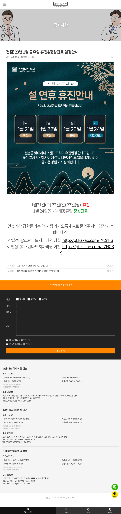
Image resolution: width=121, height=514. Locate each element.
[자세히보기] (25, 340)
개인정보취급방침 (14, 340)
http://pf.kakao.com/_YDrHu (87, 240)
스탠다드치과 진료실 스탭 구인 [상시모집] (32, 265)
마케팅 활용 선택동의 (15, 344)
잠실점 (22, 299)
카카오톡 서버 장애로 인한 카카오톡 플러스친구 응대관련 (38, 271)
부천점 (44, 299)
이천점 (33, 299)
